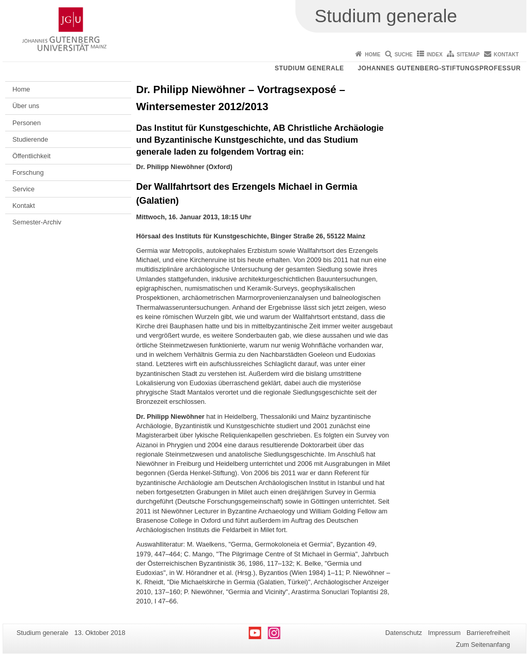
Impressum (444, 633)
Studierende (30, 139)
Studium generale (309, 68)
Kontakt (506, 54)
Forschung (27, 172)
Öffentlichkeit (31, 156)
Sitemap (468, 54)
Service (23, 189)
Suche (404, 54)
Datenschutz (403, 633)
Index (435, 54)
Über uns (25, 106)
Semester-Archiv (36, 222)
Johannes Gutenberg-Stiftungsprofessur (439, 68)
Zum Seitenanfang (483, 644)
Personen (26, 123)
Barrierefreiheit (488, 633)
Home (372, 54)
